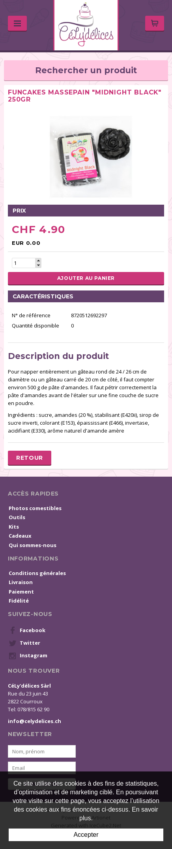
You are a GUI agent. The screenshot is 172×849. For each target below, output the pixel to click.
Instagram (28, 656)
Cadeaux (20, 535)
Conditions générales (37, 573)
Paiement (21, 591)
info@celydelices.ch (34, 721)
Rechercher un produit (86, 70)
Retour (29, 457)
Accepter (85, 834)
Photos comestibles (35, 508)
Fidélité (19, 600)
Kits (14, 526)
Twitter (24, 643)
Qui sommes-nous (32, 545)
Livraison (21, 582)
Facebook (27, 630)
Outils (17, 517)
